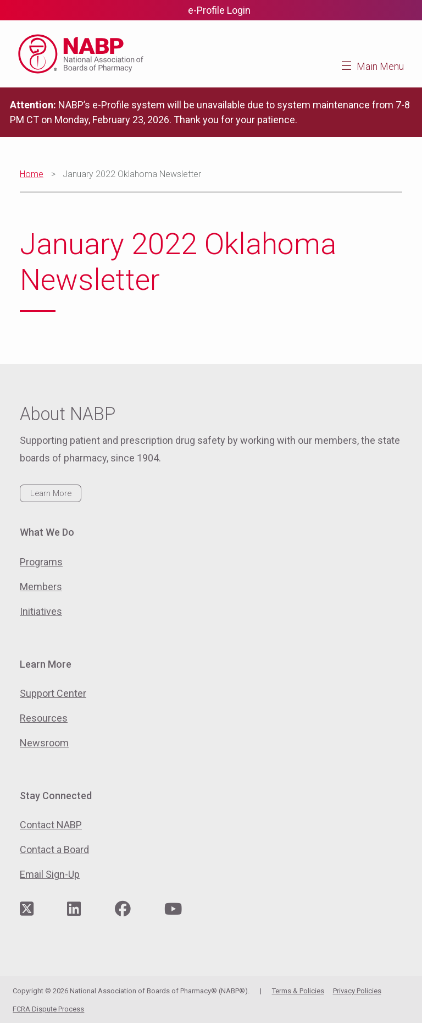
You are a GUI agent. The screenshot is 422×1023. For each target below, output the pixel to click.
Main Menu (380, 66)
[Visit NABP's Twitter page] (27, 909)
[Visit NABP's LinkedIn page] (74, 909)
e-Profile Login (219, 10)
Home (31, 174)
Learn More (50, 493)
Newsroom (44, 743)
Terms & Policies (298, 991)
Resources (44, 718)
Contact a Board (54, 849)
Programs (41, 562)
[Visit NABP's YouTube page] (173, 909)
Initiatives (41, 611)
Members (41, 586)
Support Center (53, 693)
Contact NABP (51, 825)
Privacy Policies (357, 991)
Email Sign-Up (50, 874)
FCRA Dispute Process (48, 1009)
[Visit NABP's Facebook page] (123, 909)
